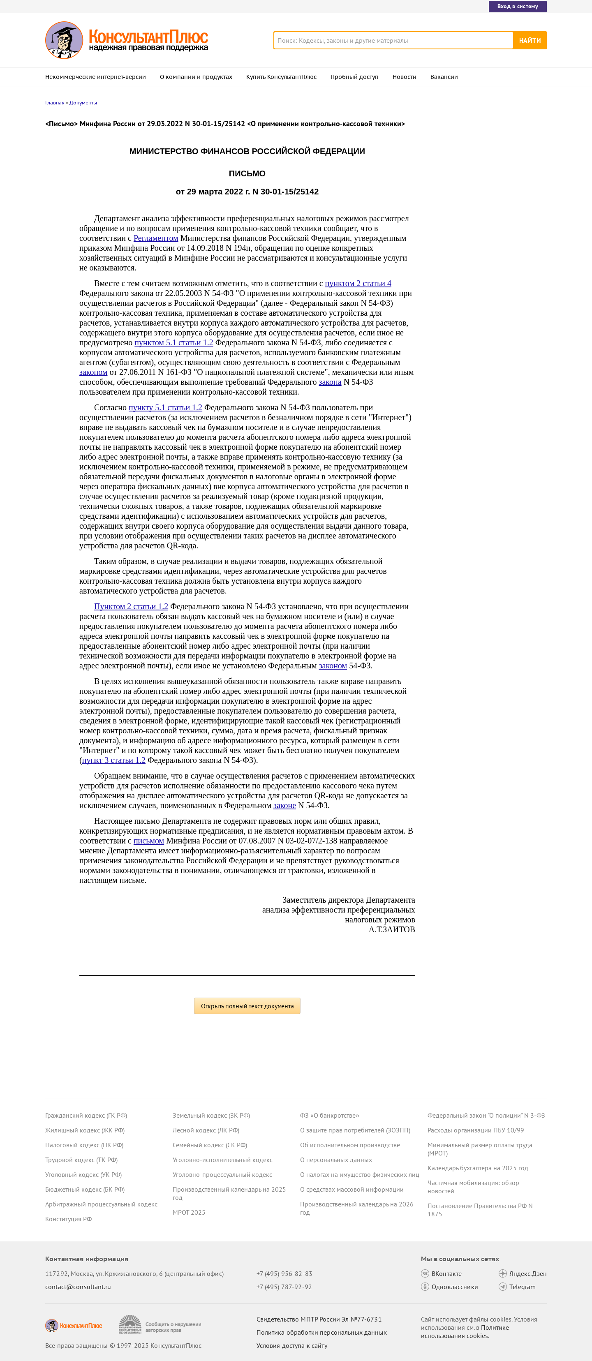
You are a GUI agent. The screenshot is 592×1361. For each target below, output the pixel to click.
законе (284, 805)
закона (330, 381)
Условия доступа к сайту (292, 1345)
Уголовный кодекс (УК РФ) (83, 1174)
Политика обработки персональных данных (322, 1332)
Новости (404, 77)
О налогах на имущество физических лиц (359, 1174)
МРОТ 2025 (189, 1212)
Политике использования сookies (465, 1331)
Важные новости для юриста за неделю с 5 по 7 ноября (475, 239)
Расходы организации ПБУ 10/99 (476, 1130)
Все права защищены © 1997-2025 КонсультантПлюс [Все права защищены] (123, 1345)
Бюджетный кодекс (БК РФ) (85, 1189)
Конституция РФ (68, 1219)
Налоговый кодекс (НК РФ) (84, 1145)
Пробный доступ (355, 77)
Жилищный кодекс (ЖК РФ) (85, 1130)
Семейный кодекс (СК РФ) (210, 1145)
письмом (149, 840)
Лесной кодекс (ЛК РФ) (206, 1130)
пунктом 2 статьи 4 (358, 283)
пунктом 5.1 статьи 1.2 (173, 342)
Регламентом (156, 238)
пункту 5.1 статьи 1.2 (165, 407)
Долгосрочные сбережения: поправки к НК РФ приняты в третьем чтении (484, 202)
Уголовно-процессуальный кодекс (222, 1174)
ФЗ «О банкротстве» (329, 1115)
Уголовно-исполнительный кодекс (223, 1159)
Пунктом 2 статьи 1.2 (131, 606)
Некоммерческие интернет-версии (95, 77)
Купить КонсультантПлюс (281, 77)
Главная (55, 102)
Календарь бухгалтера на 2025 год (478, 1168)
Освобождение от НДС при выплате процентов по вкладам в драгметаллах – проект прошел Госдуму (485, 279)
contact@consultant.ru (78, 1286)
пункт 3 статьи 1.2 (114, 760)
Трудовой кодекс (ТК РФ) (81, 1159)
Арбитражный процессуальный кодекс (101, 1204)
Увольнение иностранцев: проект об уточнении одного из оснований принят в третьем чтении (481, 161)
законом (93, 372)
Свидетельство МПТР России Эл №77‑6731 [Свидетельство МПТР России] (319, 1319)
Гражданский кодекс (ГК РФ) (86, 1115)
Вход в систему (517, 6)
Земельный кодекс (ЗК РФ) (211, 1115)
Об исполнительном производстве (350, 1145)
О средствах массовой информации (352, 1189)
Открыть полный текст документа (247, 1006)
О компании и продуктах (196, 77)
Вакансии (444, 77)
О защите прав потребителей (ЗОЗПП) (355, 1130)
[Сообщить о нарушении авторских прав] (161, 1324)
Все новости (449, 305)
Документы (83, 102)
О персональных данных (336, 1159)
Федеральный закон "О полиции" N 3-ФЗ (486, 1115)
